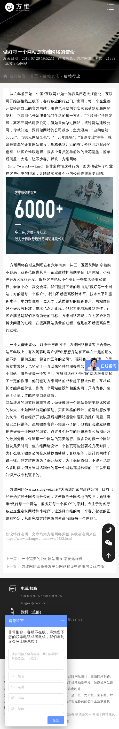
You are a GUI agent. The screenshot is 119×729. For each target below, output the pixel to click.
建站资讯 (51, 76)
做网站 (22, 64)
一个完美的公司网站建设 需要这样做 (52, 559)
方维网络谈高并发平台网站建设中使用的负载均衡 (63, 566)
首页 (34, 76)
